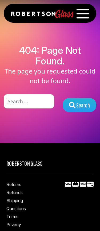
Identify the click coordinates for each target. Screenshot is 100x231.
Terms (12, 216)
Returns (13, 184)
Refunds (14, 192)
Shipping (14, 200)
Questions (16, 208)
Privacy (13, 224)
